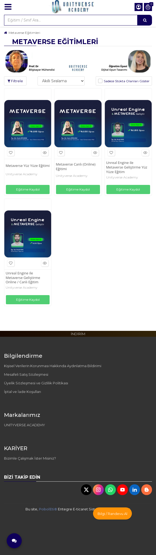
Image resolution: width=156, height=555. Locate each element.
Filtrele (15, 81)
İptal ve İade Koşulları (22, 391)
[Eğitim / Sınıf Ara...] (145, 20)
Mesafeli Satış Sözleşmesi (26, 374)
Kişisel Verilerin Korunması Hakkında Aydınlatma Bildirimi (52, 366)
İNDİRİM (78, 334)
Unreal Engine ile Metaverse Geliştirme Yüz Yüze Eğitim (126, 167)
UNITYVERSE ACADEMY (24, 425)
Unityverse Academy (22, 174)
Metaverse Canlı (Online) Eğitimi (75, 166)
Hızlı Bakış (44, 153)
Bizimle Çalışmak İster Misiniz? (30, 458)
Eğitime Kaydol (28, 189)
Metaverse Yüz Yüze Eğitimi (28, 165)
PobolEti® (48, 509)
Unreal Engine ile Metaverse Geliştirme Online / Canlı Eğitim (23, 278)
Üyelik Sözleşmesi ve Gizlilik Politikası (36, 383)
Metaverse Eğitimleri (24, 33)
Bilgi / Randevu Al (112, 513)
